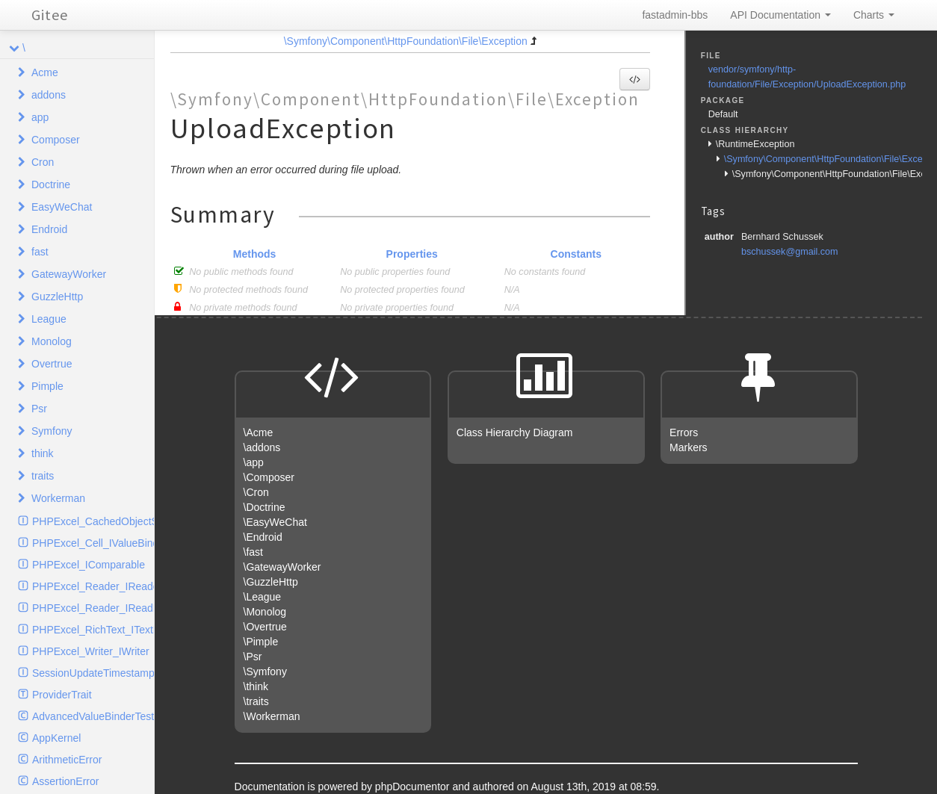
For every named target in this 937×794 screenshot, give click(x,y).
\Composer (269, 477)
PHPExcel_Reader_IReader (93, 586)
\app (254, 462)
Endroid (49, 229)
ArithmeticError (67, 760)
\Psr (253, 657)
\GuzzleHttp (271, 582)
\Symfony (265, 671)
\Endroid (263, 537)
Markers (688, 447)
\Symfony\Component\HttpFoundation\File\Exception (406, 41)
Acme (44, 72)
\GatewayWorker (282, 567)
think (42, 453)
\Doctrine (264, 507)
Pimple (47, 386)
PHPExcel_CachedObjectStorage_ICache (93, 521)
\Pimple (261, 642)
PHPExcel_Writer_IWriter (90, 651)
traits (42, 476)
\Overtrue (265, 627)
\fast (253, 552)
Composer (55, 140)
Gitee (49, 14)
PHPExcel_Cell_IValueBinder (93, 543)
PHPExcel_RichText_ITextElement (93, 630)
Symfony (51, 431)
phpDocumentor (414, 787)
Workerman (58, 498)
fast (40, 252)
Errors (683, 432)
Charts (873, 15)
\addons (262, 447)
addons (48, 95)
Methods (254, 254)
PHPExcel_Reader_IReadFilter (93, 608)
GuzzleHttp (57, 297)
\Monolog (265, 612)
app (40, 117)
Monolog (51, 341)
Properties (412, 254)
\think (256, 686)
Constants (576, 254)
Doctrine (50, 184)
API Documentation (780, 15)
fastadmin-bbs (675, 15)
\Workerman (272, 716)
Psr (39, 409)
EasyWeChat (61, 207)
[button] (634, 79)
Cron (42, 162)
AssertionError (65, 781)
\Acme (258, 432)
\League (263, 597)
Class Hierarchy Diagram (515, 432)
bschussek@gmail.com (789, 251)
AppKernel (56, 738)
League (49, 319)
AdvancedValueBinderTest (93, 716)
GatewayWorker (68, 274)
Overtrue (51, 364)
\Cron (256, 492)
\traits (256, 701)
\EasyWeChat (275, 522)
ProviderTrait (62, 695)
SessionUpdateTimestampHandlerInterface (93, 673)
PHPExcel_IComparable (88, 565)
